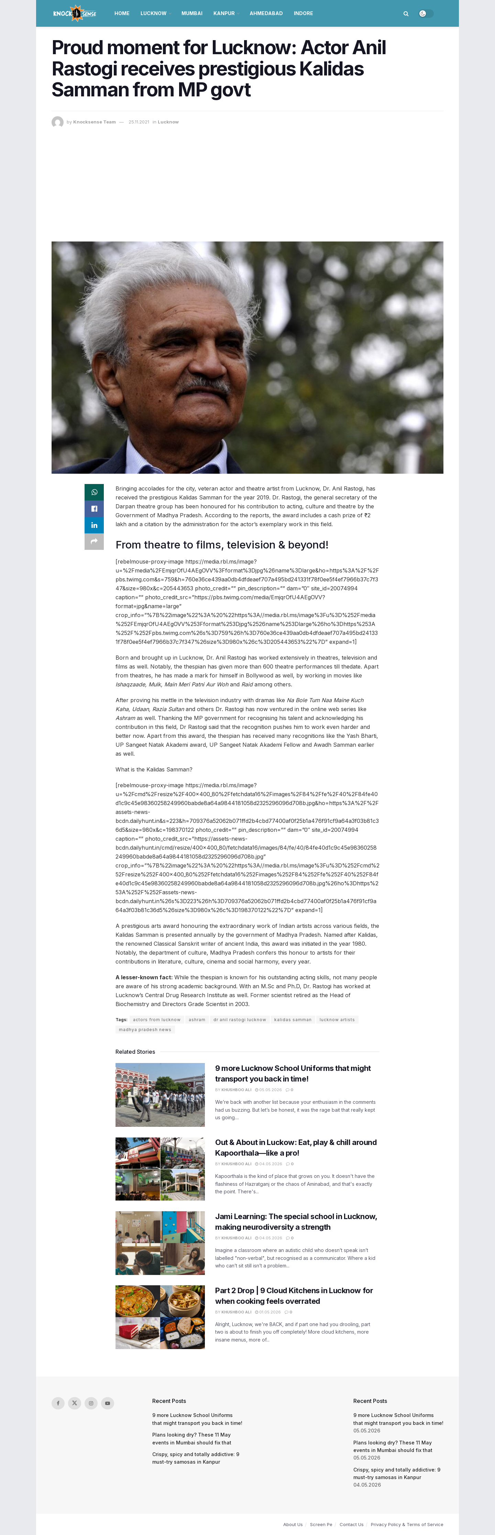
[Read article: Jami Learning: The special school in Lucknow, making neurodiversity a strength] (160, 1243)
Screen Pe (321, 1524)
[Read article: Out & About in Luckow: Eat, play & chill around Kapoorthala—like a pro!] (160, 1169)
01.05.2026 (268, 1312)
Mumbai (192, 13)
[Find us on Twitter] (74, 1403)
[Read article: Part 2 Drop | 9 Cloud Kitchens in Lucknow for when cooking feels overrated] (160, 1317)
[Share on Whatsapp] (94, 492)
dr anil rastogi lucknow (239, 1019)
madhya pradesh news (145, 1029)
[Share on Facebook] (94, 508)
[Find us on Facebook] (58, 1403)
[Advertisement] (247, 180)
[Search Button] (406, 13)
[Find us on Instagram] (91, 1403)
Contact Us (352, 1524)
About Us (293, 1524)
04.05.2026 (268, 1163)
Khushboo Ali (236, 1089)
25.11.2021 (139, 122)
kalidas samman (293, 1019)
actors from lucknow (157, 1019)
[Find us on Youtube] (107, 1403)
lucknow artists (337, 1019)
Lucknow (154, 13)
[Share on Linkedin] (94, 525)
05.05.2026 (268, 1089)
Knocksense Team (94, 122)
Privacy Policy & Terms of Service (407, 1524)
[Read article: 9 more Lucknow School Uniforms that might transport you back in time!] (160, 1095)
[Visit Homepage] (75, 13)
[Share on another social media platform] (94, 541)
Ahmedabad (266, 13)
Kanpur (224, 13)
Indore (303, 13)
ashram (197, 1019)
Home (122, 13)
